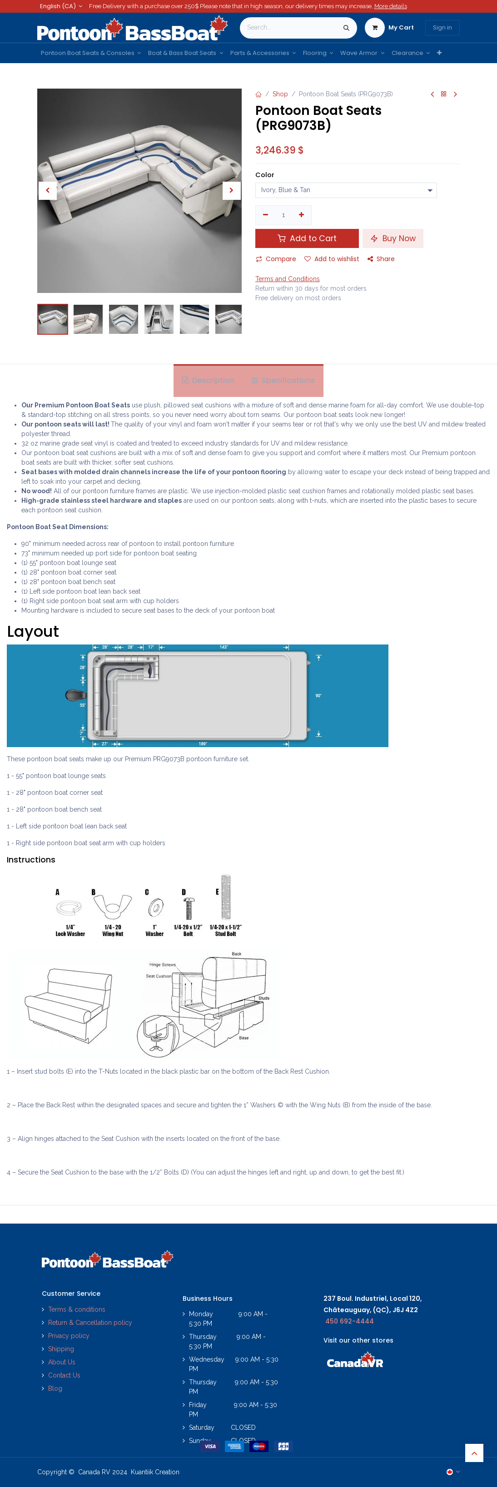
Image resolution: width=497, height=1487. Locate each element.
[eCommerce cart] (389, 28)
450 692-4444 (349, 1321)
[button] (47, 191)
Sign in (442, 27)
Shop (280, 94)
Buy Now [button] (393, 238)
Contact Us (64, 1375)
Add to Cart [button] (307, 238)
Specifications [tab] (283, 380)
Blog (55, 1388)
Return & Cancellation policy (90, 1322)
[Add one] (301, 215)
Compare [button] (276, 258)
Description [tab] (208, 380)
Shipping (61, 1349)
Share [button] (381, 258)
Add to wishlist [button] (331, 258)
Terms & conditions (76, 1309)
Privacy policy (69, 1335)
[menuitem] (90, 53)
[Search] (346, 28)
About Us (61, 1362)
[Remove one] (265, 215)
